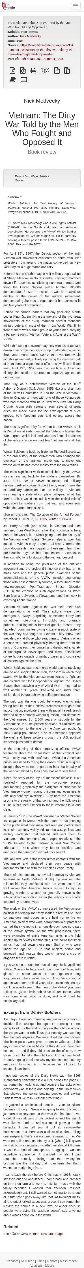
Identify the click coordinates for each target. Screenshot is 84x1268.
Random (12, 1261)
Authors (52, 1261)
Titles (40, 1261)
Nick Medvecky (30, 36)
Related (19, 180)
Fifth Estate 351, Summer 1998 (41, 59)
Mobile (49, 1265)
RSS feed (27, 1261)
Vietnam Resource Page (46, 1234)
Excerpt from (32, 176)
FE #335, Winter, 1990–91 (53, 519)
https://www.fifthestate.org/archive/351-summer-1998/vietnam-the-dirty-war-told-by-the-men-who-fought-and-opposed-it (41, 49)
